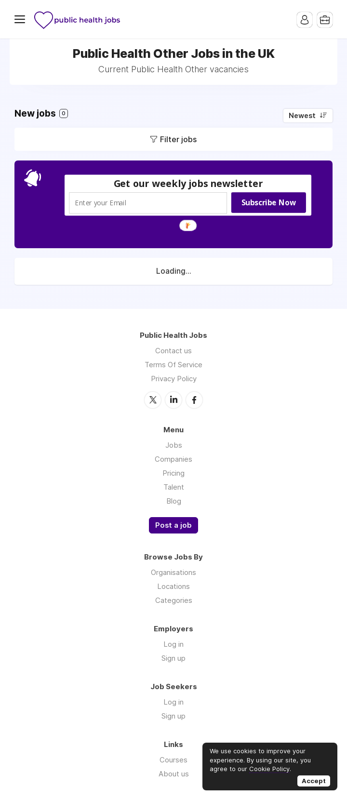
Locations (173, 586)
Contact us (173, 350)
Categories (173, 600)
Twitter (153, 400)
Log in (173, 644)
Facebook (194, 400)
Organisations (173, 572)
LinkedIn (173, 400)
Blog (173, 501)
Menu (21, 19)
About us (174, 773)
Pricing (173, 473)
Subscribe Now (268, 202)
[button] (188, 183)
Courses (173, 759)
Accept (314, 781)
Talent (173, 487)
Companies (173, 459)
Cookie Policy (269, 769)
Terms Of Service (173, 364)
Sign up (173, 658)
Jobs (173, 445)
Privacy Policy (174, 378)
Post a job (173, 525)
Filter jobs (178, 139)
